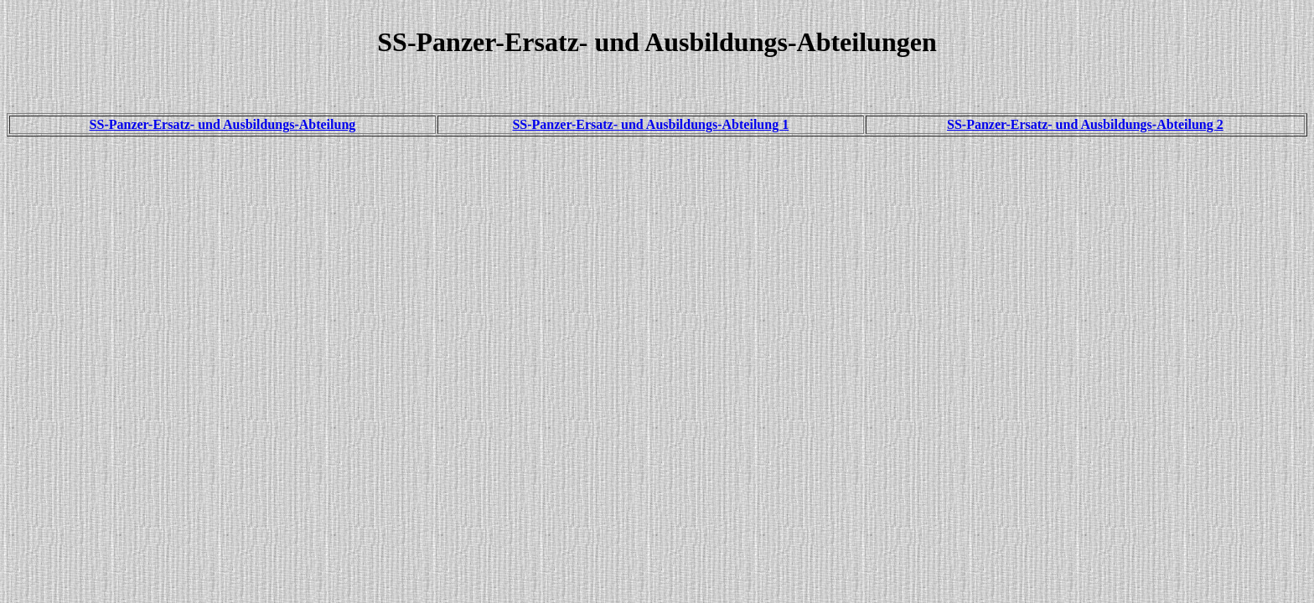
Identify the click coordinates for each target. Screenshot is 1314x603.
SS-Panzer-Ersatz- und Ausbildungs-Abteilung (223, 124)
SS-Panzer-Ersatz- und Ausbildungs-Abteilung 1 (650, 124)
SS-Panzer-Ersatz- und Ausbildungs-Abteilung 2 (1085, 124)
